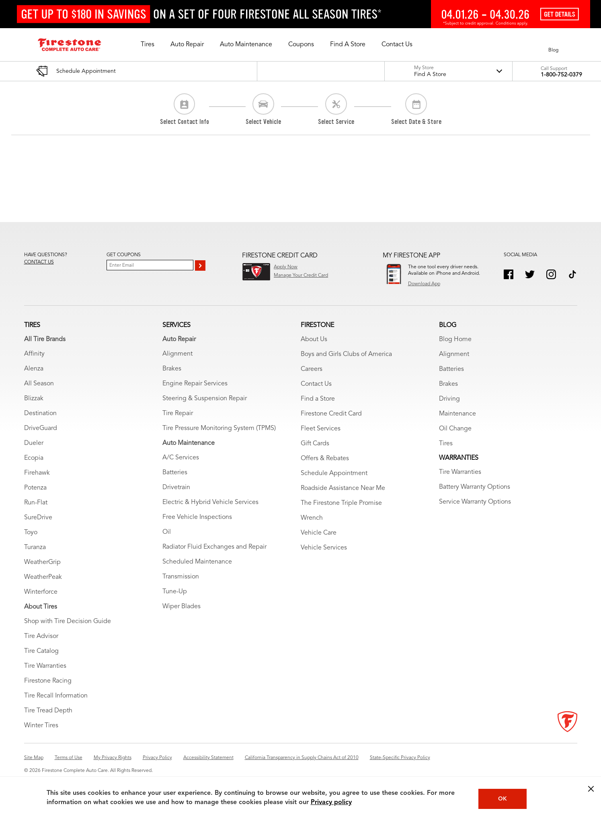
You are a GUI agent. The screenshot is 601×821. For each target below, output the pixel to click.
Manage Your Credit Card (301, 275)
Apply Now (285, 267)
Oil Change (455, 429)
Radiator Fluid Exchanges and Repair (214, 547)
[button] (147, 45)
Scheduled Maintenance (197, 562)
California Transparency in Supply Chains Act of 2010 (302, 757)
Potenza (35, 488)
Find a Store (318, 399)
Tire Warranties (45, 666)
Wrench (312, 518)
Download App (424, 284)
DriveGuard (40, 428)
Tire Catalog (41, 651)
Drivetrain (176, 487)
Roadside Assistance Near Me (343, 488)
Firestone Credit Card (331, 414)
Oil (166, 532)
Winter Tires (41, 725)
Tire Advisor (41, 636)
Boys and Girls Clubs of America (346, 354)
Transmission (180, 577)
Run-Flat (35, 503)
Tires (446, 443)
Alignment (177, 354)
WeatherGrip (42, 562)
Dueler (33, 443)
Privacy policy (331, 802)
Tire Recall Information (56, 696)
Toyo (30, 532)
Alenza (33, 369)
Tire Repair (177, 413)
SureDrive (38, 517)
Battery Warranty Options (474, 487)
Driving (449, 399)
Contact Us (316, 384)
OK (502, 799)
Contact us (39, 262)
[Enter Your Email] (150, 265)
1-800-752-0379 (561, 75)
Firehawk (37, 473)
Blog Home (455, 339)
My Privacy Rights (112, 757)
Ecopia (33, 458)
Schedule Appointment (334, 473)
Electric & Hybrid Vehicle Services (210, 502)
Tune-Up (174, 591)
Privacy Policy (157, 757)
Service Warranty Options (475, 502)
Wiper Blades (181, 606)
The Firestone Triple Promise (341, 503)
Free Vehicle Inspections (197, 517)
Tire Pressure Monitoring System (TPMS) (219, 428)
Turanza (35, 547)
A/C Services (180, 458)
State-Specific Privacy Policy (400, 757)
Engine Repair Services (195, 384)
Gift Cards (315, 443)
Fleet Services (320, 429)
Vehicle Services (324, 548)
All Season (39, 384)
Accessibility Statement (208, 757)
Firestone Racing (48, 681)
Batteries (174, 472)
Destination (40, 413)
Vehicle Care (318, 533)
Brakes (171, 369)
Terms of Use (68, 757)
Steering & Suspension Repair (204, 398)
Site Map (33, 757)
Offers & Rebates (325, 458)
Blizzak (33, 398)
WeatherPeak (43, 577)
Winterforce (40, 592)
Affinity (34, 354)
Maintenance (457, 414)
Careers (311, 369)
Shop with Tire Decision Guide (67, 621)
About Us (314, 339)
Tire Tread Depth (48, 711)
